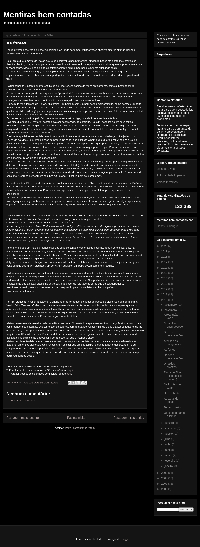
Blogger (125, 539)
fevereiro (170, 460)
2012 (164, 289)
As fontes (169, 349)
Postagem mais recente (22, 417)
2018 (164, 256)
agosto (168, 433)
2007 (164, 483)
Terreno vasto (172, 407)
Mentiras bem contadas (47, 14)
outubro (169, 422)
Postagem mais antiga (129, 417)
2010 (164, 300)
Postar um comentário (23, 400)
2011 (164, 294)
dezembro (170, 304)
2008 (164, 478)
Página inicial (76, 417)
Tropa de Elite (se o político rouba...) (173, 376)
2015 (164, 272)
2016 (164, 267)
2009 (164, 472)
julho (167, 439)
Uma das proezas (170, 365)
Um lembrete (172, 393)
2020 (164, 246)
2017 (164, 262)
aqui (70, 366)
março (168, 455)
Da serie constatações (173, 334)
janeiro (168, 466)
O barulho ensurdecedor (174, 325)
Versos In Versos (167, 182)
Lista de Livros (166, 168)
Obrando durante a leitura (174, 414)
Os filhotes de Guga (172, 386)
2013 (164, 283)
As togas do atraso (171, 400)
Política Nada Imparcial (171, 175)
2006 (164, 489)
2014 (164, 278)
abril (167, 449)
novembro (170, 310)
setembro (170, 428)
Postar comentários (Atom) (80, 427)
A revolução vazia (171, 316)
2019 (164, 251)
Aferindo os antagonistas (173, 342)
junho (168, 444)
